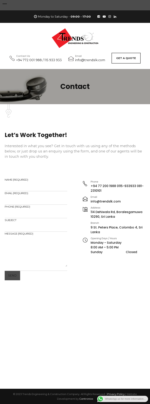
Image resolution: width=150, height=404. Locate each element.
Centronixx (86, 398)
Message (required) (36, 250)
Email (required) (36, 197)
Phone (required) (36, 210)
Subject (36, 223)
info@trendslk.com (90, 60)
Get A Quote (126, 58)
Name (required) (36, 183)
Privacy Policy (116, 394)
